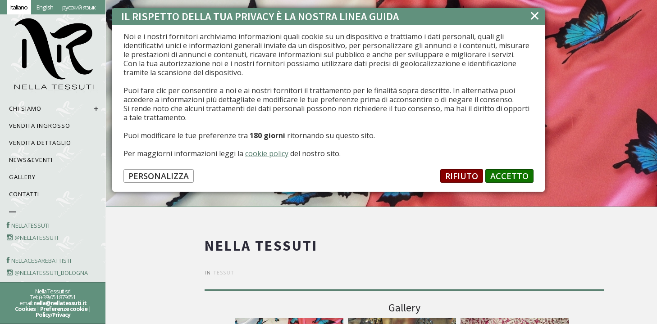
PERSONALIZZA (158, 176)
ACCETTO (509, 176)
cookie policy (266, 153)
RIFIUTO (461, 176)
